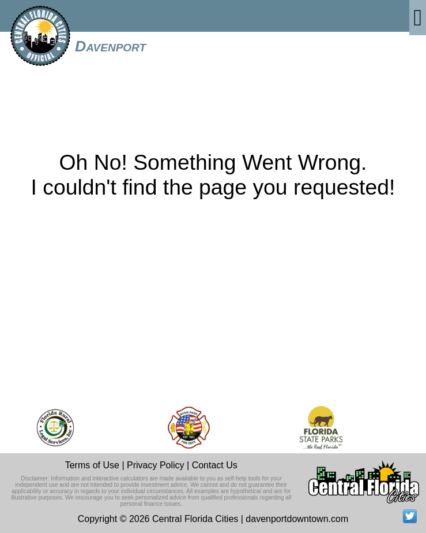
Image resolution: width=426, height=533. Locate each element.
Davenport (110, 46)
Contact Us (214, 465)
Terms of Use (92, 465)
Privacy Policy (155, 465)
